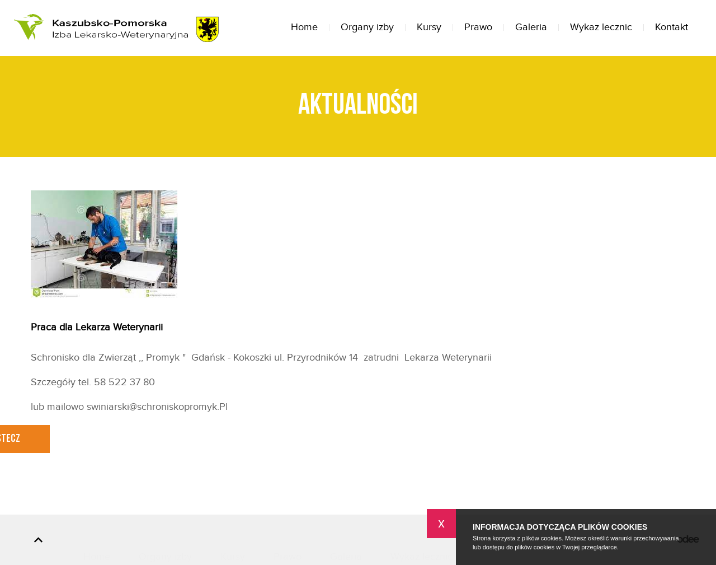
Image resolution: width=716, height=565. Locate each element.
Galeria (531, 27)
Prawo (478, 27)
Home (304, 27)
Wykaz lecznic (601, 27)
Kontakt (671, 27)
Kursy (429, 27)
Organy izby (367, 27)
